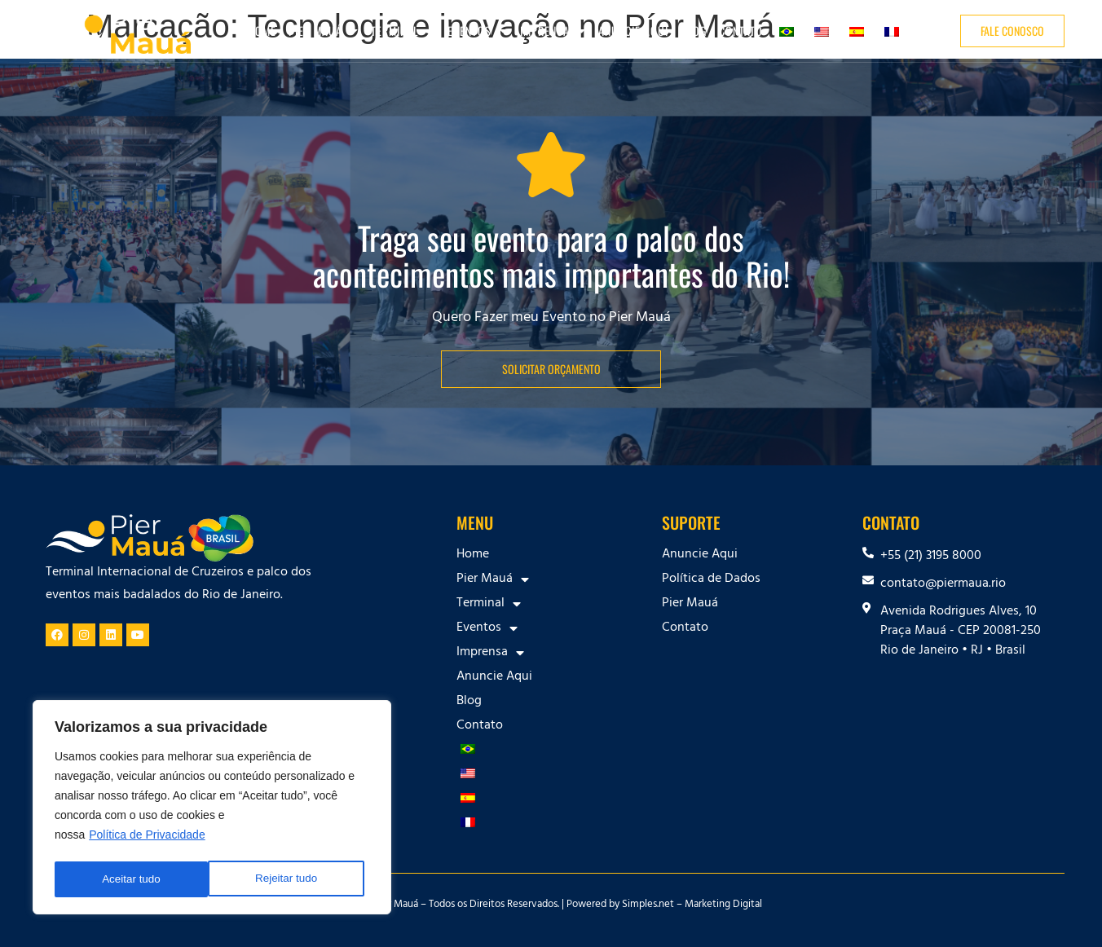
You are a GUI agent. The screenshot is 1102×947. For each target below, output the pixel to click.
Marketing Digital (723, 905)
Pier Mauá (324, 31)
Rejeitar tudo (132, 879)
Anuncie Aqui (633, 30)
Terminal (403, 31)
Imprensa (553, 31)
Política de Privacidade (147, 838)
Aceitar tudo (293, 879)
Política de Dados (711, 579)
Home (262, 30)
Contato (741, 30)
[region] (212, 809)
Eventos (477, 31)
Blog (694, 30)
